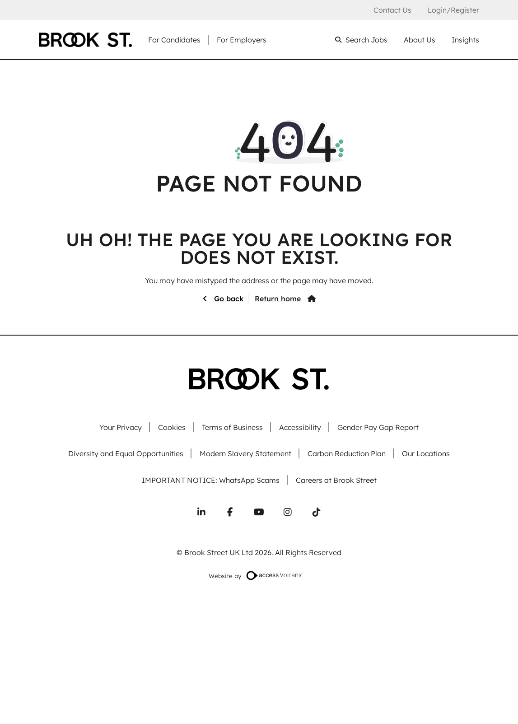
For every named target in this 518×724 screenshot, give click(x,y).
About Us (419, 40)
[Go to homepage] (85, 40)
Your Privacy (120, 427)
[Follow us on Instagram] (288, 512)
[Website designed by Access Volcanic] (275, 575)
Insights (465, 40)
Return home (278, 298)
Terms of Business (232, 427)
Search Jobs (366, 40)
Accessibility (300, 427)
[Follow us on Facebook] (230, 512)
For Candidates (174, 40)
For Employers (241, 40)
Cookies (172, 427)
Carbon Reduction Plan (347, 453)
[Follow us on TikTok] (316, 512)
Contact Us (392, 10)
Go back (227, 298)
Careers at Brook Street (336, 480)
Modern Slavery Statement (245, 453)
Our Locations (426, 453)
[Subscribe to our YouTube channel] (259, 512)
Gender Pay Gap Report (378, 427)
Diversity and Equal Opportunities (125, 453)
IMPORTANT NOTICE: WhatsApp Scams (211, 480)
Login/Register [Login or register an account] (453, 9)
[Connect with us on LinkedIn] (201, 512)
